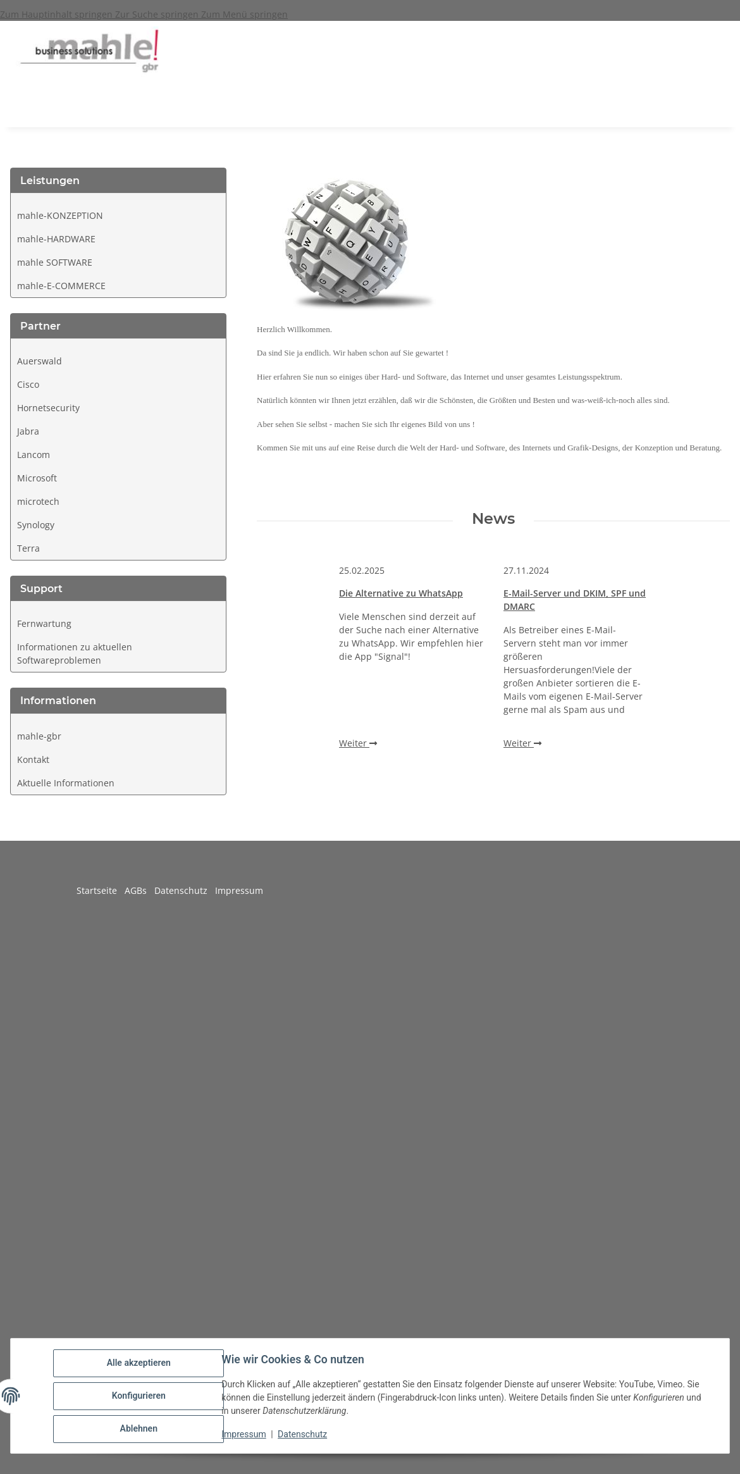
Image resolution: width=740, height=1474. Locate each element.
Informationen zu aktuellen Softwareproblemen (74, 653)
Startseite (101, 890)
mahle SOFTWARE (54, 262)
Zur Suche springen (158, 14)
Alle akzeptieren (139, 1363)
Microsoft (37, 478)
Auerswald (39, 361)
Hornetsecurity (48, 408)
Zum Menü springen (244, 14)
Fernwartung (44, 623)
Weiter (358, 743)
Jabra (28, 431)
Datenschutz (303, 1435)
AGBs (139, 890)
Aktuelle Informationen (65, 783)
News (493, 519)
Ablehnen (138, 1429)
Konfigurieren (139, 1396)
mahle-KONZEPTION (60, 215)
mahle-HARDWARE (56, 239)
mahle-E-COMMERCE (61, 286)
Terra (28, 548)
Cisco (28, 384)
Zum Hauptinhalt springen (57, 14)
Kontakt (33, 759)
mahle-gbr (39, 736)
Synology (35, 525)
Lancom (33, 455)
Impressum (244, 1435)
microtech (38, 501)
